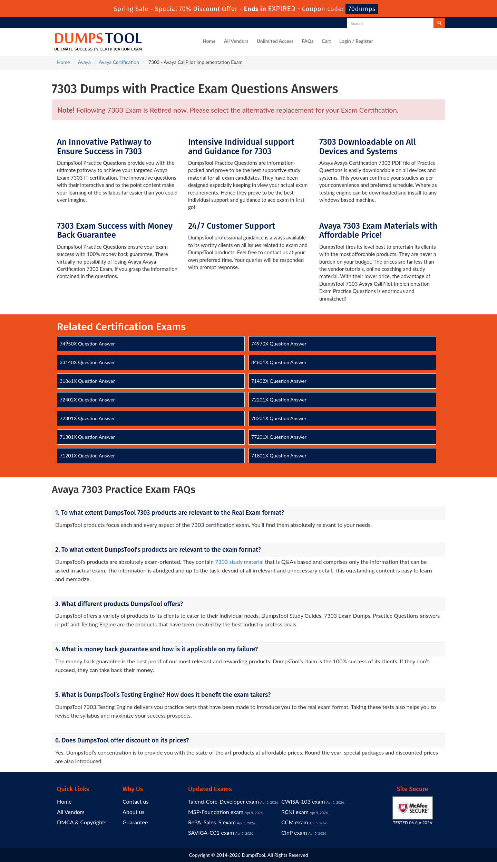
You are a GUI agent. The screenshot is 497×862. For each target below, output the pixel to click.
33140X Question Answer (87, 362)
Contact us (135, 801)
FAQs (307, 41)
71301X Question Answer (87, 437)
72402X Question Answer (87, 399)
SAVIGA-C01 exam (211, 832)
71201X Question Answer (87, 455)
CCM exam (294, 822)
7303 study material (239, 561)
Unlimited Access (275, 41)
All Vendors (236, 41)
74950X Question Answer (87, 344)
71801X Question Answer (278, 455)
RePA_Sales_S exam (212, 822)
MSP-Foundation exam (215, 811)
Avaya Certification (119, 62)
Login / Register (356, 41)
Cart (326, 41)
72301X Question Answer (87, 418)
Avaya (84, 62)
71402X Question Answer (278, 381)
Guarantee (135, 822)
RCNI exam (295, 811)
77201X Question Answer (278, 437)
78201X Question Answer (278, 418)
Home (209, 41)
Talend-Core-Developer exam (223, 801)
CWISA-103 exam (303, 801)
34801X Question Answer (278, 362)
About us (133, 811)
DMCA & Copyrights (82, 822)
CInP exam (294, 832)
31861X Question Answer (87, 381)
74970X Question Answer (278, 344)
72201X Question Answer (278, 399)
